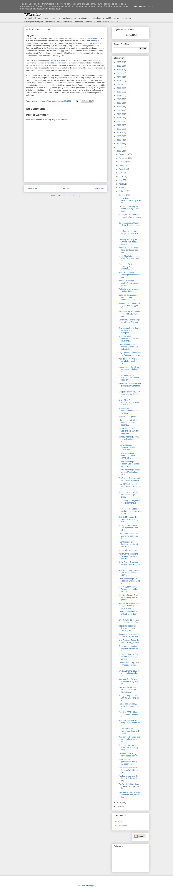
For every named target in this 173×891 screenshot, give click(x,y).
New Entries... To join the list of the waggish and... (130, 641)
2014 (119, 107)
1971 (119, 806)
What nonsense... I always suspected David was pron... (130, 313)
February (123, 191)
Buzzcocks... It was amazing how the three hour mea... (129, 274)
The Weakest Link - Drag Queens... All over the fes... (129, 786)
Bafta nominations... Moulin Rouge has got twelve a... (129, 283)
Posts (118, 821)
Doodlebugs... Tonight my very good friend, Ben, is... (129, 502)
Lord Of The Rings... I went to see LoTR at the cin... (130, 486)
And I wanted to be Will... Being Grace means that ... (130, 722)
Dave (90, 38)
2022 (119, 77)
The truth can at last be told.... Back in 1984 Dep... (128, 614)
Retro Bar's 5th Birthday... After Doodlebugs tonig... (129, 494)
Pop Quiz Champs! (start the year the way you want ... (129, 656)
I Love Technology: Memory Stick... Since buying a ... (129, 464)
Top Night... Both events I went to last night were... (130, 479)
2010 (119, 121)
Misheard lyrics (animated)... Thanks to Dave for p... (129, 338)
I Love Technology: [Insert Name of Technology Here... (129, 472)
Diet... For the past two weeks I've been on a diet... (128, 536)
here (67, 70)
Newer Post (31, 188)
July (121, 173)
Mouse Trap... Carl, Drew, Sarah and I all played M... (129, 369)
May (121, 180)
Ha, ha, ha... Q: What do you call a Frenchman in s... (130, 217)
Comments (121, 826)
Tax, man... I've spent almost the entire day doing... (128, 747)
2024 (119, 69)
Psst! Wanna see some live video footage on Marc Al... (128, 556)
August (122, 169)
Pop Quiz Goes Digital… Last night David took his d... (129, 527)
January (122, 195)
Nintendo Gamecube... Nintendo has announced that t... (128, 297)
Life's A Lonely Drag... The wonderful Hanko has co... (130, 673)
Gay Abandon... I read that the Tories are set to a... (130, 354)
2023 (119, 73)
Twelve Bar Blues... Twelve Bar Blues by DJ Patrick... (130, 731)
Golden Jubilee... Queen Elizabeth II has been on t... (130, 225)
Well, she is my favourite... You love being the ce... (130, 290)
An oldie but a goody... (128, 417)
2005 (119, 140)
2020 (119, 84)
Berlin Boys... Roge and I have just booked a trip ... (129, 564)
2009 (119, 125)
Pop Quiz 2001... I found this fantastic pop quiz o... (129, 714)
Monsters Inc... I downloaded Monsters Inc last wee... (129, 410)
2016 (119, 99)
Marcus (96, 38)
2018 (119, 92)
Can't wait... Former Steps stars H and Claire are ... (129, 322)
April (121, 184)
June (121, 176)
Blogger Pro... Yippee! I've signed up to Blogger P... (129, 305)
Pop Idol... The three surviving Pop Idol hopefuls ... (127, 266)
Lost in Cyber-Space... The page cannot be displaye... (128, 589)
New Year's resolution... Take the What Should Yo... (129, 770)
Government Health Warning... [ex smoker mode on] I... (129, 377)
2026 (119, 62)
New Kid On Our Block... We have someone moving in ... (129, 689)
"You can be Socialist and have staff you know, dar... (129, 739)
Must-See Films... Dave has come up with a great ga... (128, 597)
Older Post (100, 188)
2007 (119, 132)
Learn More (139, 6)
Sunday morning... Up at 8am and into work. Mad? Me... (129, 572)
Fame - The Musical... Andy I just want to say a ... (129, 706)
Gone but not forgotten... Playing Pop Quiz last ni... (129, 648)
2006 (119, 136)
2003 (119, 147)
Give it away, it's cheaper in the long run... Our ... (129, 621)
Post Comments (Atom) (71, 195)
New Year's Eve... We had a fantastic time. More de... (129, 794)
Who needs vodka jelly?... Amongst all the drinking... (129, 422)
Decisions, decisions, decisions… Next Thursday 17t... (127, 628)
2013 (119, 110)
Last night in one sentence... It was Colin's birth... (127, 447)
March (122, 187)
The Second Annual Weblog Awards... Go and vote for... (128, 347)
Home (66, 188)
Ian (75, 38)
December (123, 154)
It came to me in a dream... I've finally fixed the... (130, 200)
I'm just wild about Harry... (129, 550)
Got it (150, 6)
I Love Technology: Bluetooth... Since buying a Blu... (127, 455)
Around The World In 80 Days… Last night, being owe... (129, 605)
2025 (119, 66)
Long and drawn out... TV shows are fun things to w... (129, 394)
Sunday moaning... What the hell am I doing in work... (129, 439)
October (122, 162)
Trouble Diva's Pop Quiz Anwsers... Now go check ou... (129, 665)
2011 (119, 118)
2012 (119, 114)
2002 (119, 151)
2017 (119, 95)
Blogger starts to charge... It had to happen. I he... (129, 635)
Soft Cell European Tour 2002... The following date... (129, 519)
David (70, 38)
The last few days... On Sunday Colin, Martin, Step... (129, 778)
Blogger (91, 886)
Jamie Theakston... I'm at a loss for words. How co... (129, 258)
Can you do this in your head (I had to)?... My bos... (129, 208)
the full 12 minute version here (58, 63)
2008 (119, 129)
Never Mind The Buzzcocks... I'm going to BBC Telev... (129, 402)
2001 (119, 802)
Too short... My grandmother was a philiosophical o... (128, 761)
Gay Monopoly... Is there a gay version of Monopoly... (130, 330)
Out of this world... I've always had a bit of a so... (128, 233)
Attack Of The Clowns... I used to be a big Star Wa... (129, 681)
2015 (119, 103)
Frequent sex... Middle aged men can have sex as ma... (130, 511)
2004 (119, 144)
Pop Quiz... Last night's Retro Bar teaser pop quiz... (128, 250)
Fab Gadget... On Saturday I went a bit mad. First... (128, 544)
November (123, 158)
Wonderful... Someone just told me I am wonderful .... (130, 385)
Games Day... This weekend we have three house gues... (130, 430)
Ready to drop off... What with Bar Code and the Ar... (129, 697)
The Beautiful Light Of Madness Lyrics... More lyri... (129, 581)
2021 (119, 81)
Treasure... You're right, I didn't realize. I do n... (129, 754)
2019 (119, 88)
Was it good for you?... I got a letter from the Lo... (128, 361)
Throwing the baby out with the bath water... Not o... (128, 241)
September (124, 165)
